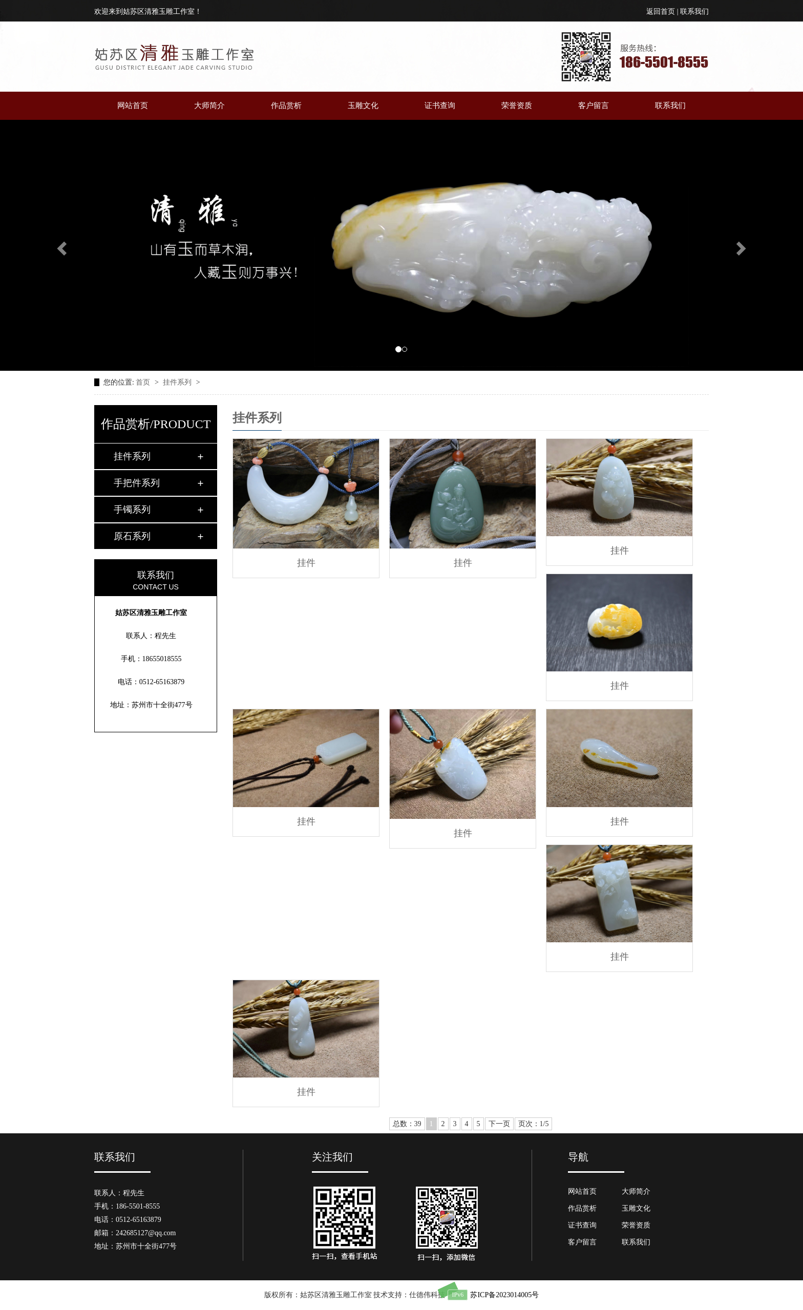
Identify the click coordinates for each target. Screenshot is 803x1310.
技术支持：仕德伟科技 (409, 1295)
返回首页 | (663, 11)
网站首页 (132, 105)
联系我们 (694, 11)
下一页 (499, 1124)
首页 (144, 382)
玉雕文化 (363, 105)
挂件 (306, 563)
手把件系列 (137, 483)
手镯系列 (132, 509)
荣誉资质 (516, 105)
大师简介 (209, 105)
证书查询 (440, 105)
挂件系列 (178, 382)
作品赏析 (286, 105)
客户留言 (593, 105)
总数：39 (407, 1124)
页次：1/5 (533, 1124)
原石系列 (132, 536)
